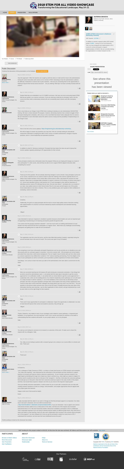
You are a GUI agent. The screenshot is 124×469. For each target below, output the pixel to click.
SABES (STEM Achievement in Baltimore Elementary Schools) (98, 34)
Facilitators (33, 12)
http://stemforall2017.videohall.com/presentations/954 (35, 404)
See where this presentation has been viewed (102, 82)
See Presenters (6, 442)
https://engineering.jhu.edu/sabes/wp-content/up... (57, 128)
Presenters (21, 12)
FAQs (43, 437)
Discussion (11, 64)
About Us (45, 440)
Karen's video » (5, 372)
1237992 (96, 38)
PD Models (19, 58)
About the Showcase (28, 437)
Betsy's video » (5, 82)
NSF (112, 442)
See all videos (90, 131)
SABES (92, 43)
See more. (102, 430)
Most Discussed (7, 440)
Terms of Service (47, 442)
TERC (103, 442)
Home (5, 12)
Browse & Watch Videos (9, 437)
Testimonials (26, 442)
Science (12, 58)
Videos (12, 12)
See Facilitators (6, 444)
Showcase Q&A (27, 440)
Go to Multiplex (42, 71)
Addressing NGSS (29, 58)
